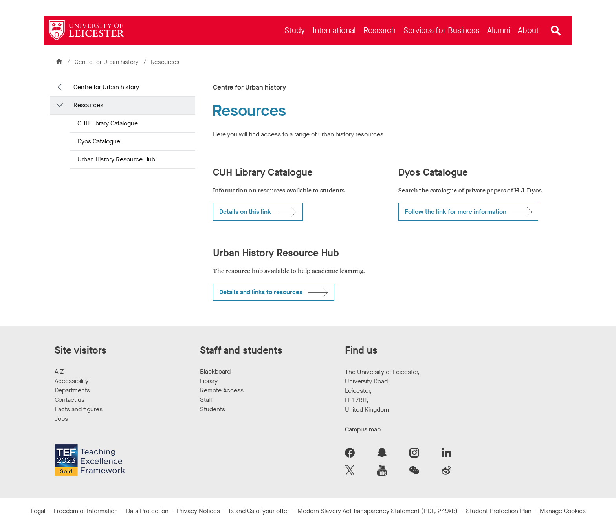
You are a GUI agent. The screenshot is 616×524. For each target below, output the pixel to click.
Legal (38, 511)
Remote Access (222, 390)
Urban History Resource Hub (116, 159)
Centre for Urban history (107, 62)
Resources (88, 105)
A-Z (59, 371)
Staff (206, 400)
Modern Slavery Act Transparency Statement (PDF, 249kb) (377, 511)
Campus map (363, 429)
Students (212, 409)
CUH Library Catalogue (107, 123)
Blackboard (215, 371)
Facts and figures (79, 409)
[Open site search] (556, 30)
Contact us (69, 400)
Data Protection (147, 511)
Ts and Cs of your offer (258, 511)
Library (209, 381)
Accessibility (71, 381)
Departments (72, 390)
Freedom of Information (85, 511)
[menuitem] (294, 30)
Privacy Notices (198, 511)
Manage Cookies (563, 511)
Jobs (61, 418)
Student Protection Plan (499, 511)
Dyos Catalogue (98, 141)
